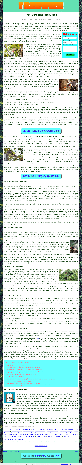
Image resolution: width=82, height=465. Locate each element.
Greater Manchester (18, 408)
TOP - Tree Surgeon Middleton (13, 439)
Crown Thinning (69, 429)
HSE (38, 338)
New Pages (10, 451)
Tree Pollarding (71, 433)
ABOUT (63, 11)
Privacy (77, 451)
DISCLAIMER (74, 11)
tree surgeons (32, 34)
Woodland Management (18, 433)
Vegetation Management (34, 433)
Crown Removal (40, 431)
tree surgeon (63, 30)
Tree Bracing (16, 431)
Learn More (64, 464)
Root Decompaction (25, 429)
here (74, 424)
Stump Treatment (52, 431)
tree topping (68, 394)
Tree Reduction (28, 431)
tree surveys (26, 401)
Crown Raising (23, 434)
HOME (55, 11)
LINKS (59, 11)
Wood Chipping (47, 429)
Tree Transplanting (29, 436)
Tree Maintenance (15, 436)
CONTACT (68, 11)
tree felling (48, 407)
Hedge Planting (41, 436)
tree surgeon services (68, 407)
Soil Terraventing (66, 431)
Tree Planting (37, 429)
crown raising (68, 403)
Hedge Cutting (49, 433)
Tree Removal (60, 433)
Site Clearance (13, 429)
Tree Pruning (68, 436)
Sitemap (5, 451)
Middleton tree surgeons (24, 393)
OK (70, 464)
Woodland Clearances (10, 434)
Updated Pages (17, 451)
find (9, 417)
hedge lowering (69, 405)
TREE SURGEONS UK (41, 446)
